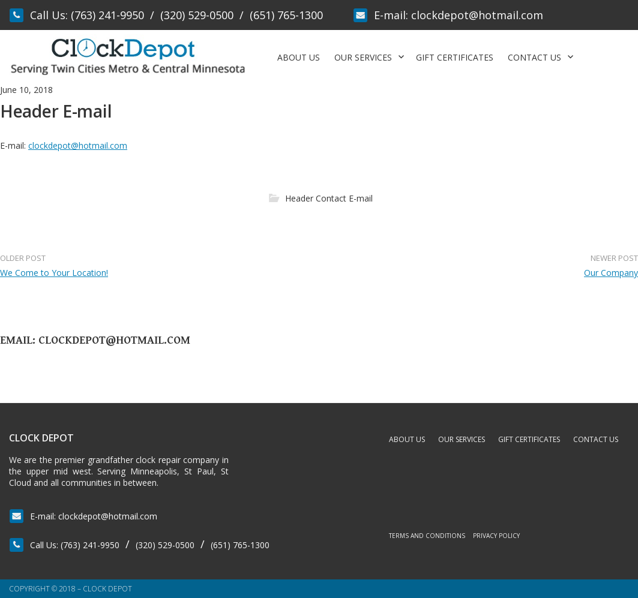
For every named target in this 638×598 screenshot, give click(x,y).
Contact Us (534, 57)
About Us (298, 57)
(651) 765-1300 (286, 15)
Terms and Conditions (427, 535)
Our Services (363, 57)
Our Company (611, 272)
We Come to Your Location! (54, 272)
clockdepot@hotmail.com (477, 15)
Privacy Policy (496, 535)
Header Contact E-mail (329, 198)
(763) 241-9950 (107, 15)
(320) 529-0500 (196, 15)
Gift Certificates (454, 57)
